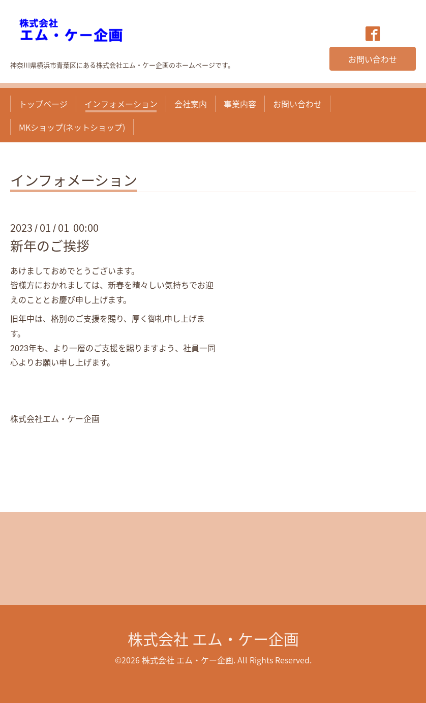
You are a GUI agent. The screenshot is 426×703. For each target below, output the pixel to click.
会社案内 (190, 104)
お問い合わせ (372, 59)
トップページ (43, 104)
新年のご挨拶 (49, 245)
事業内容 (240, 104)
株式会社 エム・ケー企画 (213, 638)
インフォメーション (121, 104)
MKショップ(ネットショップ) (72, 127)
